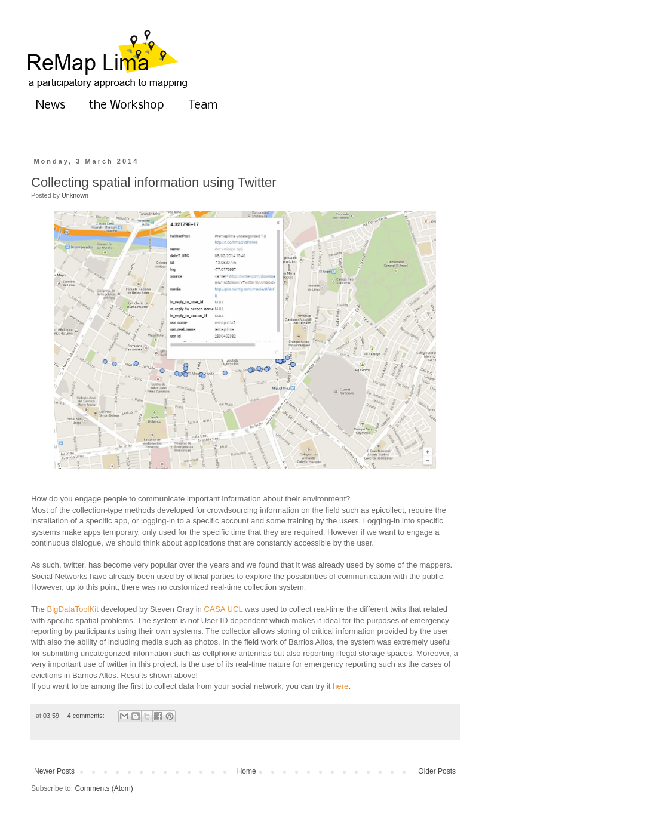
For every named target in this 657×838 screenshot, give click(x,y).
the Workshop (126, 105)
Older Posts (437, 771)
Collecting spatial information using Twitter (153, 182)
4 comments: (86, 715)
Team (202, 105)
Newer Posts (54, 771)
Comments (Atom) (104, 788)
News (50, 105)
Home (246, 771)
